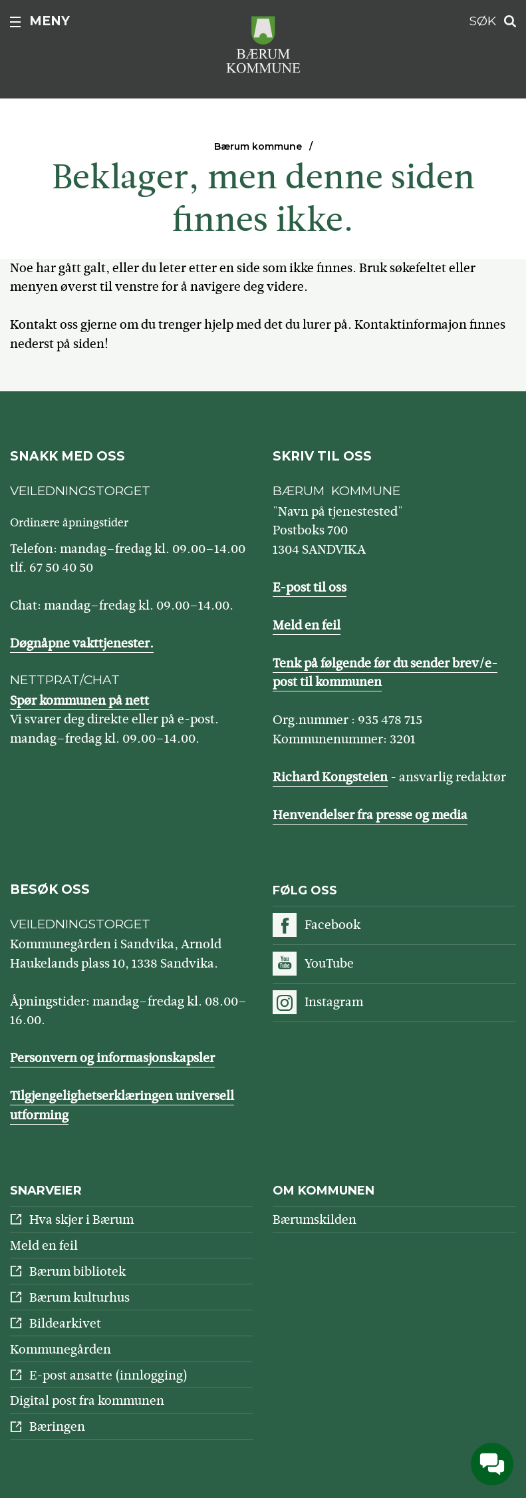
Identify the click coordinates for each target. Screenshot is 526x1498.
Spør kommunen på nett (79, 700)
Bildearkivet (65, 1323)
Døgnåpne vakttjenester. (82, 643)
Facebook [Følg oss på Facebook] (332, 925)
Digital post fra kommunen (87, 1400)
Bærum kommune (258, 146)
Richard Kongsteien (330, 777)
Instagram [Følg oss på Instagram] (334, 1002)
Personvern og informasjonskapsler (112, 1058)
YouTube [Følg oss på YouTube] (329, 963)
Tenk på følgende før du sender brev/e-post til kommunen (385, 672)
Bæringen (57, 1426)
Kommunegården (60, 1349)
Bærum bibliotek (77, 1271)
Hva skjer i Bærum (81, 1219)
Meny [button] (49, 21)
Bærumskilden (314, 1219)
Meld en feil (306, 625)
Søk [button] (482, 21)
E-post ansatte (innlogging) (108, 1375)
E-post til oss (309, 587)
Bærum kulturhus (79, 1297)
